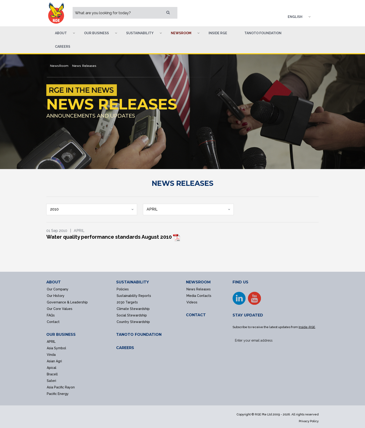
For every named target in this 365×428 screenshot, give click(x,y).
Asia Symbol (56, 348)
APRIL (51, 341)
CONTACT (196, 315)
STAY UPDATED (248, 315)
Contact (53, 322)
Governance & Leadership (67, 302)
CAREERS (125, 348)
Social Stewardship (132, 315)
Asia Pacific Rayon (61, 387)
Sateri (51, 381)
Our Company (57, 289)
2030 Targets (127, 302)
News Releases (198, 289)
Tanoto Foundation (262, 33)
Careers (62, 46)
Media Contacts (198, 296)
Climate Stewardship (133, 309)
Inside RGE (218, 33)
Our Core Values (59, 309)
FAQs (51, 315)
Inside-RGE (307, 327)
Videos (191, 302)
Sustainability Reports (134, 296)
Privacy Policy (309, 421)
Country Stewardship (133, 322)
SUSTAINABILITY (132, 282)
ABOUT (53, 282)
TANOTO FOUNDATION (139, 334)
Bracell (52, 374)
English (295, 17)
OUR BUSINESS (61, 334)
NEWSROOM (198, 282)
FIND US (240, 282)
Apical (51, 368)
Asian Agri (54, 361)
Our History (55, 296)
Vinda (51, 355)
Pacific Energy (58, 394)
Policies (123, 289)
